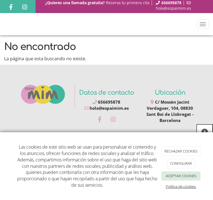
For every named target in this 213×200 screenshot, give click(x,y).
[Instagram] (25, 7)
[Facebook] (11, 7)
